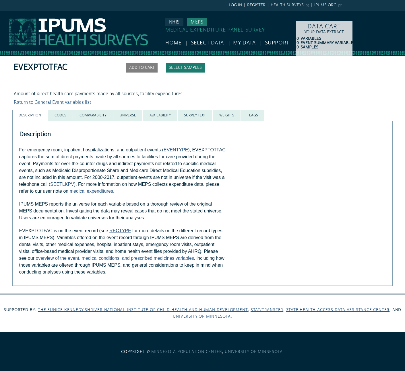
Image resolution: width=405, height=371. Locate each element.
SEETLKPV (62, 184)
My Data (244, 43)
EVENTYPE (176, 149)
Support (277, 43)
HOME (173, 43)
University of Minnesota (201, 316)
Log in (235, 5)
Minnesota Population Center (186, 351)
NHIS (174, 22)
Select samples (185, 67)
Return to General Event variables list (52, 102)
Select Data (207, 43)
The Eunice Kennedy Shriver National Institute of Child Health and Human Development (143, 310)
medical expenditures (91, 191)
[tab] (29, 115)
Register (256, 5)
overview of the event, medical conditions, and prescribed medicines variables (115, 258)
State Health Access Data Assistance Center (338, 310)
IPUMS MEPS (13, 14)
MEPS (197, 22)
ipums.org (325, 5)
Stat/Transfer (267, 310)
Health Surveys (287, 5)
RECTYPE (120, 230)
